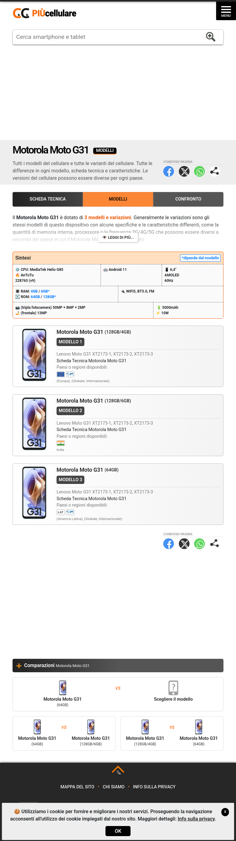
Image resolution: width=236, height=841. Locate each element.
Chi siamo (113, 787)
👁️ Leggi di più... (118, 237)
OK (118, 831)
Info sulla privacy (154, 787)
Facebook (168, 171)
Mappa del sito (77, 787)
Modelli (118, 199)
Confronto (188, 199)
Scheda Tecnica (48, 199)
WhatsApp (199, 171)
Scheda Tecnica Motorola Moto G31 (92, 360)
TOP (118, 773)
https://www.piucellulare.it (47, 13)
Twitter (184, 171)
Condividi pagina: (214, 171)
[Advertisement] (118, 92)
